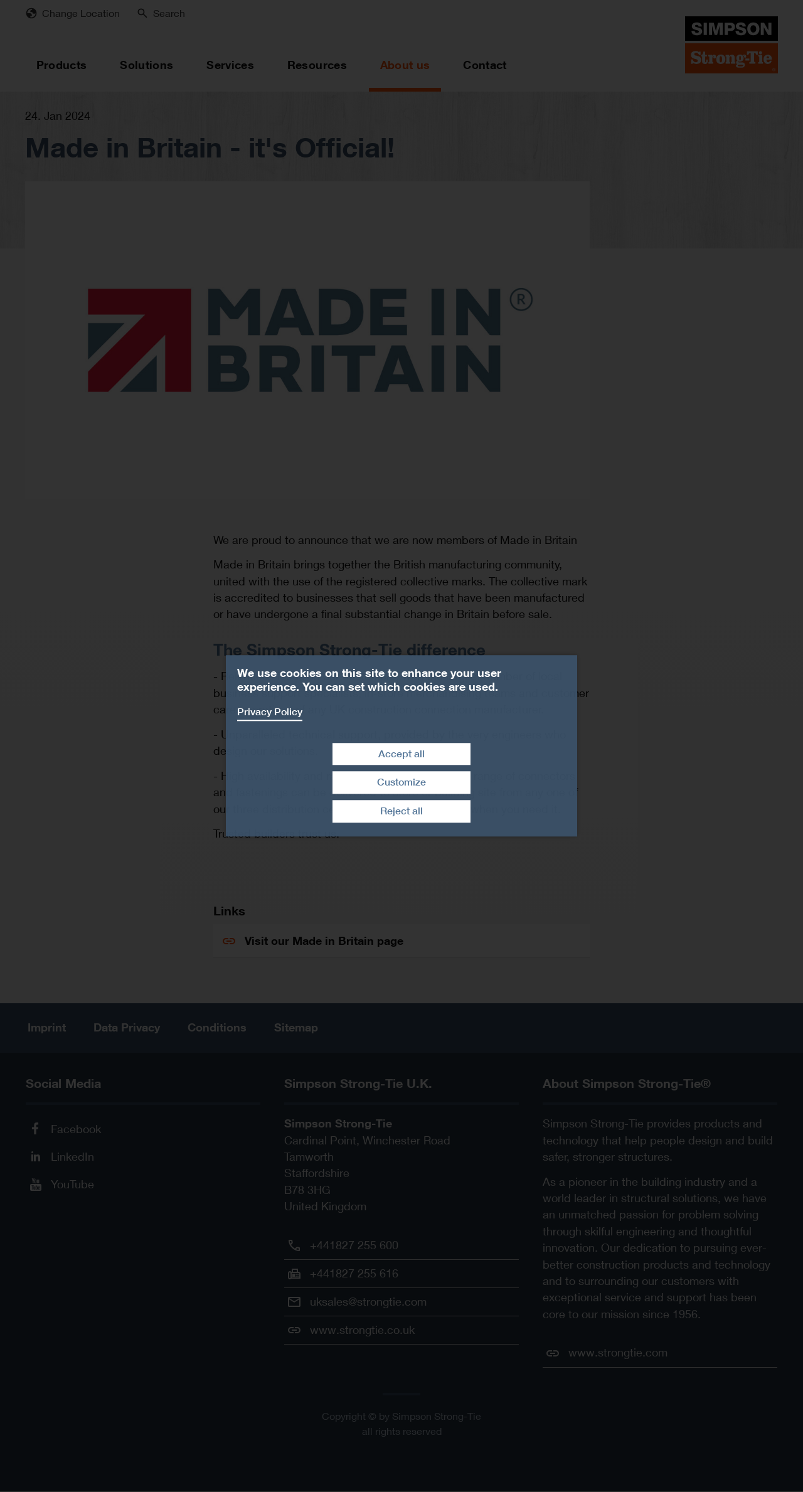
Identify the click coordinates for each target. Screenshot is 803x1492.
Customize (401, 783)
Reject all (401, 811)
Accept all (401, 754)
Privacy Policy (269, 712)
